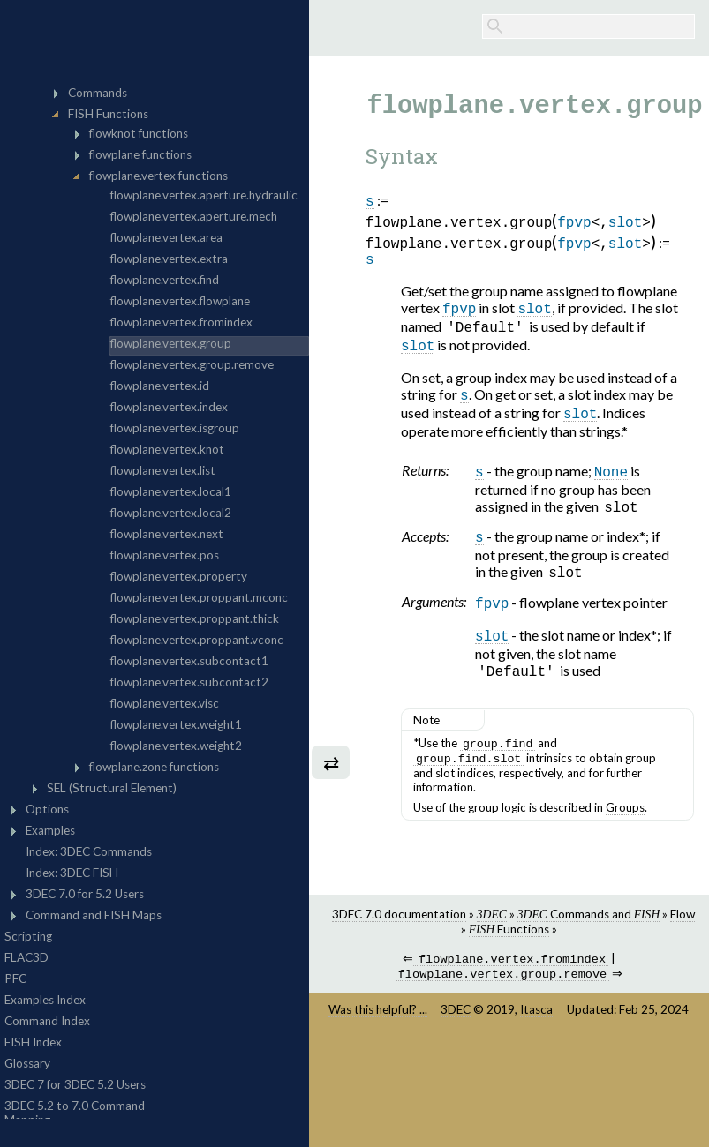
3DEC (456, 1035)
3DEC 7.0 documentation (399, 936)
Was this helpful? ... (377, 1035)
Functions (509, 951)
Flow (682, 936)
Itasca (536, 1035)
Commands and (588, 936)
